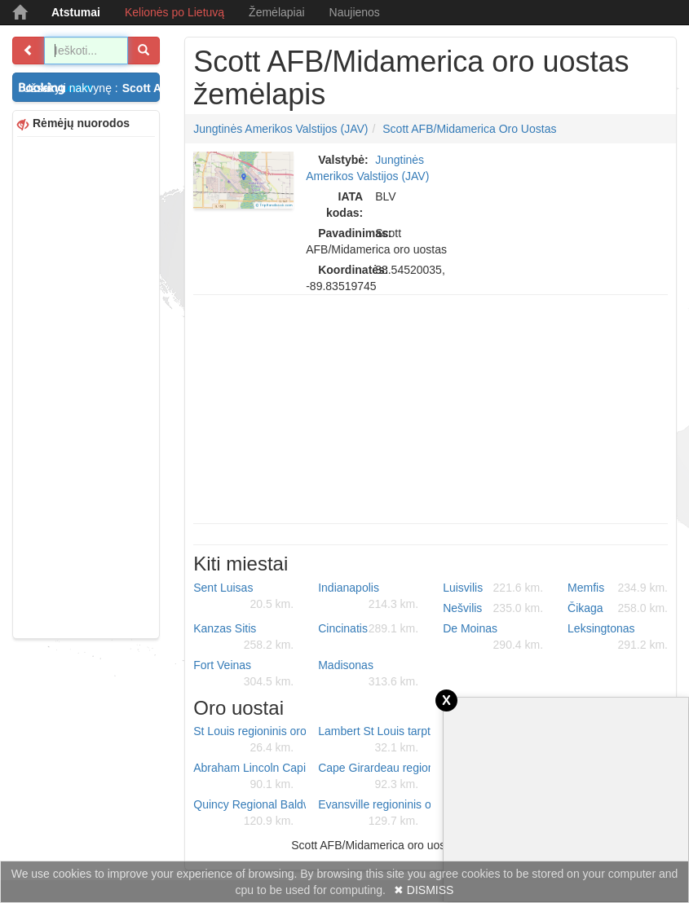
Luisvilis (493, 587)
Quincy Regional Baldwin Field (249, 813)
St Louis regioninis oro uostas (249, 740)
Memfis (618, 587)
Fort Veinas (243, 674)
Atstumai (75, 12)
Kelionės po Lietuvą (174, 12)
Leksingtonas (618, 637)
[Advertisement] (86, 385)
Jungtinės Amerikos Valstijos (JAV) (280, 128)
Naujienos (354, 12)
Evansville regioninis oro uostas (374, 813)
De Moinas (493, 637)
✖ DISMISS (423, 889)
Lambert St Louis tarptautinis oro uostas (374, 740)
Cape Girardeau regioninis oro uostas (374, 776)
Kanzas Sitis (243, 637)
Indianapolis (368, 596)
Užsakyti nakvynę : (91, 88)
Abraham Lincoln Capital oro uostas (249, 776)
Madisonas (368, 674)
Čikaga (618, 608)
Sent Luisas (243, 596)
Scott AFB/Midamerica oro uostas (469, 128)
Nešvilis (493, 608)
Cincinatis (368, 628)
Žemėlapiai (276, 12)
